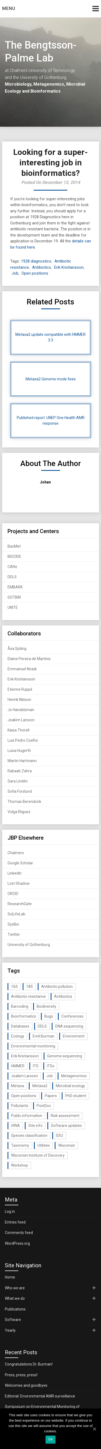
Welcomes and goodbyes (26, 1385)
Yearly (10, 1330)
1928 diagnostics (36, 261)
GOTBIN (14, 597)
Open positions (35, 273)
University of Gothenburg (29, 944)
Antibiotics (41, 267)
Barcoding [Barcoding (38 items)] (19, 1006)
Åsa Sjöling (17, 648)
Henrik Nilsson (19, 699)
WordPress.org (17, 1243)
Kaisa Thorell (18, 730)
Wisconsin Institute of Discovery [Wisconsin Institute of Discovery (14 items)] (38, 1155)
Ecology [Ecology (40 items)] (17, 1036)
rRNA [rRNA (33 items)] (15, 1125)
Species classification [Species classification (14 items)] (29, 1135)
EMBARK (15, 587)
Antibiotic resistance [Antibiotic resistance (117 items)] (28, 996)
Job (15, 273)
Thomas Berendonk (24, 801)
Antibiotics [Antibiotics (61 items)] (63, 996)
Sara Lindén (18, 781)
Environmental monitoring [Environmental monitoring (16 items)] (33, 1046)
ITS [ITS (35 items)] (36, 1066)
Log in (10, 1211)
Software (13, 1319)
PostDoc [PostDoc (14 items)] (44, 1106)
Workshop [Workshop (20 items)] (19, 1165)
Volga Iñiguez (19, 812)
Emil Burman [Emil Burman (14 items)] (43, 1036)
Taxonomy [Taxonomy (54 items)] (20, 1145)
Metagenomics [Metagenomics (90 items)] (74, 1076)
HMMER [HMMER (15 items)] (18, 1066)
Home (10, 1277)
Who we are (15, 1288)
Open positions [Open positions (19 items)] (23, 1096)
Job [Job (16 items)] (49, 1076)
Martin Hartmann (22, 761)
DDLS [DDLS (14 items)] (42, 1026)
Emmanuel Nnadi (22, 669)
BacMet (14, 546)
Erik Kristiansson (68, 267)
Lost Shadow (19, 883)
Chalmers (16, 853)
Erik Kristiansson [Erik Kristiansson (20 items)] (25, 1056)
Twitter (14, 934)
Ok (50, 1439)
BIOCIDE (14, 556)
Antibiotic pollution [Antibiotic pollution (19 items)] (57, 986)
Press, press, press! (21, 1375)
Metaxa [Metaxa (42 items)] (17, 1086)
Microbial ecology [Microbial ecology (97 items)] (70, 1086)
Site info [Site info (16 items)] (35, 1125)
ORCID (13, 893)
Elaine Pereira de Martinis (29, 659)
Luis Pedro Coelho (23, 740)
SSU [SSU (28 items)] (59, 1135)
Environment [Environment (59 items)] (74, 1036)
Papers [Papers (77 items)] (51, 1096)
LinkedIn (15, 873)
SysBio (13, 924)
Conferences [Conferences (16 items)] (72, 1016)
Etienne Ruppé (20, 689)
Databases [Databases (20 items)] (20, 1026)
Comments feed (19, 1232)
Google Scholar (20, 863)
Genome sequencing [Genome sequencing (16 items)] (64, 1056)
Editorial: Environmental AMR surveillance (40, 1396)
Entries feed (15, 1222)
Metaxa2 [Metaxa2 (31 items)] (39, 1086)
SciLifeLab (16, 914)
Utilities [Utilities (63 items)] (43, 1145)
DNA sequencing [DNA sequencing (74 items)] (69, 1026)
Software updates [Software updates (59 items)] (66, 1125)
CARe (12, 567)
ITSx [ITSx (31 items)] (50, 1066)
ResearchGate (20, 904)
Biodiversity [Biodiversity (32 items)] (46, 1006)
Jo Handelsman (21, 710)
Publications (15, 1309)
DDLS (12, 577)
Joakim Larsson (21, 720)
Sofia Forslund (20, 791)
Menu (8, 8)
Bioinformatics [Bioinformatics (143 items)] (23, 1016)
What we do (15, 1298)
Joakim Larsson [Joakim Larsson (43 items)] (24, 1076)
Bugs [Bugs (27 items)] (48, 1016)
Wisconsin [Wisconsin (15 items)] (66, 1145)
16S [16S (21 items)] (14, 986)
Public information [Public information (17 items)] (26, 1115)
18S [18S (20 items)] (29, 986)
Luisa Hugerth (19, 750)
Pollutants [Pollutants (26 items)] (19, 1106)
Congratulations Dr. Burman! (29, 1364)
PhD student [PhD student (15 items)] (75, 1096)
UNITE (13, 607)
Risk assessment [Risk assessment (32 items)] (65, 1115)
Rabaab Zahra (20, 771)
